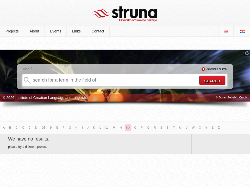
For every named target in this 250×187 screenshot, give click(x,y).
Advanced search (217, 69)
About (34, 31)
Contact (98, 31)
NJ (128, 127)
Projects (12, 31)
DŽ (44, 127)
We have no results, (28, 139)
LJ (107, 127)
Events (55, 31)
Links (76, 31)
